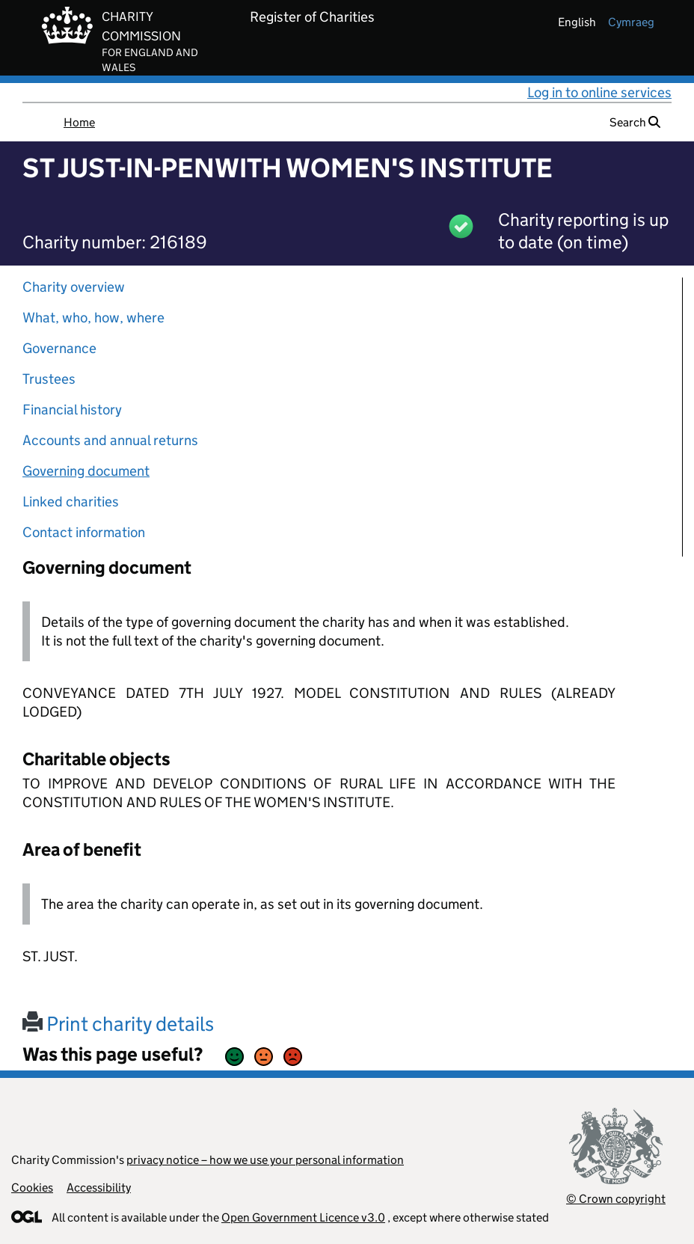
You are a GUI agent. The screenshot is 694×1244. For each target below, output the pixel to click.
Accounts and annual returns (110, 440)
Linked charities (70, 501)
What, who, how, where (93, 317)
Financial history (72, 409)
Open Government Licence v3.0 (303, 1217)
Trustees (49, 378)
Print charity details (118, 1023)
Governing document (86, 470)
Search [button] (634, 122)
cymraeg (631, 22)
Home (79, 122)
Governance (59, 348)
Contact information (83, 532)
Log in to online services (599, 92)
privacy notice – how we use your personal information (265, 1160)
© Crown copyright (616, 1199)
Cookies (32, 1187)
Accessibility (99, 1187)
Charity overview (73, 286)
